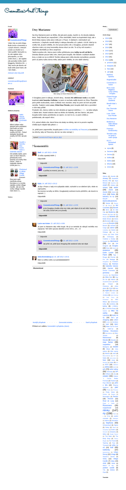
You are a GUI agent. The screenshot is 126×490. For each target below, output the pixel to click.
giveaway (106, 273)
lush (107, 324)
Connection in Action (111, 84)
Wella (113, 463)
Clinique (105, 232)
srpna (109, 148)
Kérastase (105, 299)
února (109, 167)
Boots (116, 219)
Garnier (110, 268)
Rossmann (107, 405)
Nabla (104, 358)
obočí (114, 367)
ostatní (105, 376)
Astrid (111, 190)
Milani (108, 349)
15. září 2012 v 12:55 (70, 167)
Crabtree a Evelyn (109, 239)
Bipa (111, 214)
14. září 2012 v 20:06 (49, 152)
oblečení (115, 364)
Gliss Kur (108, 277)
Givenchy (105, 275)
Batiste (108, 203)
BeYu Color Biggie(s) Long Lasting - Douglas (112, 90)
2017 (107, 44)
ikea (116, 288)
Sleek (114, 427)
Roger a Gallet (108, 403)
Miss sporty (114, 351)
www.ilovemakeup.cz (46, 257)
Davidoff (105, 241)
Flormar (112, 257)
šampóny (113, 432)
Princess (115, 390)
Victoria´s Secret (109, 456)
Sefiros (107, 420)
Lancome (106, 315)
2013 (107, 57)
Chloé (111, 288)
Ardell (105, 185)
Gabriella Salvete (112, 266)
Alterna (105, 176)
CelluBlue (105, 230)
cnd (114, 232)
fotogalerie (106, 261)
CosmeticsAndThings (26, 11)
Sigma (116, 425)
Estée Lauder (108, 252)
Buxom (105, 225)
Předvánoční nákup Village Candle (23, 172)
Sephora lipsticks (110, 75)
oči (104, 369)
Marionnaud (107, 337)
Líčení (116, 320)
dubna (109, 161)
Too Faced (112, 441)
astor (116, 187)
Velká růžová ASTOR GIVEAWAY (23, 118)
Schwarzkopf (107, 425)
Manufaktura (108, 333)
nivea (113, 360)
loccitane (115, 322)
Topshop (105, 443)
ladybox (105, 310)
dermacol (114, 241)
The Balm (108, 436)
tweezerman (106, 452)
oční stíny (114, 369)
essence (106, 250)
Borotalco (108, 221)
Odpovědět (42, 159)
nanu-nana (113, 358)
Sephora (109, 423)
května (109, 157)
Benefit (115, 208)
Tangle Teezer (114, 434)
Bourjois (112, 223)
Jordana (105, 295)
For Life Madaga (109, 259)
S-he (108, 416)
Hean (116, 281)
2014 (107, 54)
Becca (110, 205)
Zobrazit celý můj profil (16, 73)
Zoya (104, 472)
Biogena (105, 214)
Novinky (105, 362)
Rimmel (110, 399)
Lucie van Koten (44, 223)
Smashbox (106, 429)
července (110, 151)
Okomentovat (38, 268)
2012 (107, 60)
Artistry (105, 187)
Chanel (110, 284)
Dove (107, 248)
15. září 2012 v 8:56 (58, 223)
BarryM (105, 199)
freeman (115, 264)
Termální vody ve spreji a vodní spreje (112, 135)
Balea (113, 194)
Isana (114, 290)
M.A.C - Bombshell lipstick (111, 142)
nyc (117, 362)
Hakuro (113, 279)
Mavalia (113, 340)
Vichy (105, 459)
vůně (104, 463)
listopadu (110, 66)
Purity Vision (110, 392)
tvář (111, 447)
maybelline (106, 344)
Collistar (105, 234)
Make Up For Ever (112, 326)
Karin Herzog (114, 295)
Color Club (114, 234)
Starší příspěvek (91, 322)
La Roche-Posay (110, 308)
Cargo (105, 228)
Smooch (105, 432)
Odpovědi (43, 163)
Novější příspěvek (39, 322)
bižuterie (112, 216)
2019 (107, 38)
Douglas (115, 246)
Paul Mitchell (107, 383)
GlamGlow (114, 275)
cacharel (113, 225)
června (109, 154)
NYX (107, 364)
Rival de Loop (108, 401)
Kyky (39, 183)
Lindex (108, 322)
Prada (108, 390)
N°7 (115, 355)
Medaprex (106, 347)
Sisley (107, 427)
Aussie (105, 192)
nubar (111, 362)
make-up (110, 329)
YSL (104, 470)
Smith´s (113, 429)
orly (115, 374)
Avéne (114, 192)
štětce (105, 434)
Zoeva (112, 470)
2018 (107, 41)
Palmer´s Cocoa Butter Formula (110, 378)
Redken (105, 394)
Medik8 (115, 347)
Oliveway (109, 371)
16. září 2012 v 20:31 (61, 257)
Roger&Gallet (111, 80)
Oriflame (108, 374)
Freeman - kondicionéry (112, 130)
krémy (105, 306)
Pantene (113, 381)
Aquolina (113, 183)
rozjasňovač (107, 408)
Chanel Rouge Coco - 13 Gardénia (112, 98)
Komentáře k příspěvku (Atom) (58, 326)
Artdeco (113, 185)
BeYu (107, 210)
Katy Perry (110, 297)
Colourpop (110, 237)
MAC (116, 324)
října (109, 69)
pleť (116, 387)
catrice (112, 228)
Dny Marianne (112, 118)
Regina (113, 394)
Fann (105, 255)
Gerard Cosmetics (109, 270)
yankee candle (108, 468)
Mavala (105, 340)
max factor (108, 342)
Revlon (115, 396)
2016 (107, 47)
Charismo (106, 286)
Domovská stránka (65, 322)
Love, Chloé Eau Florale (112, 114)
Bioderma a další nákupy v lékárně (112, 124)
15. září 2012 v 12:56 (70, 241)
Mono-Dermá (106, 355)
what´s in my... (109, 465)
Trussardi (106, 445)
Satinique (115, 418)
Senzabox (115, 420)
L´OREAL (115, 306)
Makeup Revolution (110, 331)
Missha (107, 353)
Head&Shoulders (107, 281)
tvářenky (106, 450)
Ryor (114, 413)
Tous (113, 443)
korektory (112, 304)
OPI (116, 371)
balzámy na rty (108, 196)
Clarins (113, 230)
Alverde (113, 176)
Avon (104, 194)
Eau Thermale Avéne (112, 109)
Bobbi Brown (107, 219)
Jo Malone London (109, 293)
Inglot (107, 290)
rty (104, 413)
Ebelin (114, 248)
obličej (107, 367)
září (108, 72)
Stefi (39, 152)
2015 (107, 51)
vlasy (113, 461)
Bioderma (112, 212)
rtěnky (106, 410)
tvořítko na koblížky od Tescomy (75, 129)
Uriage (113, 454)
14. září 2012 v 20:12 (49, 183)
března (109, 164)
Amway (105, 178)
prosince (110, 62)
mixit (114, 353)
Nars (104, 360)
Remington (106, 396)
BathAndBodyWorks (110, 201)
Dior (109, 243)
